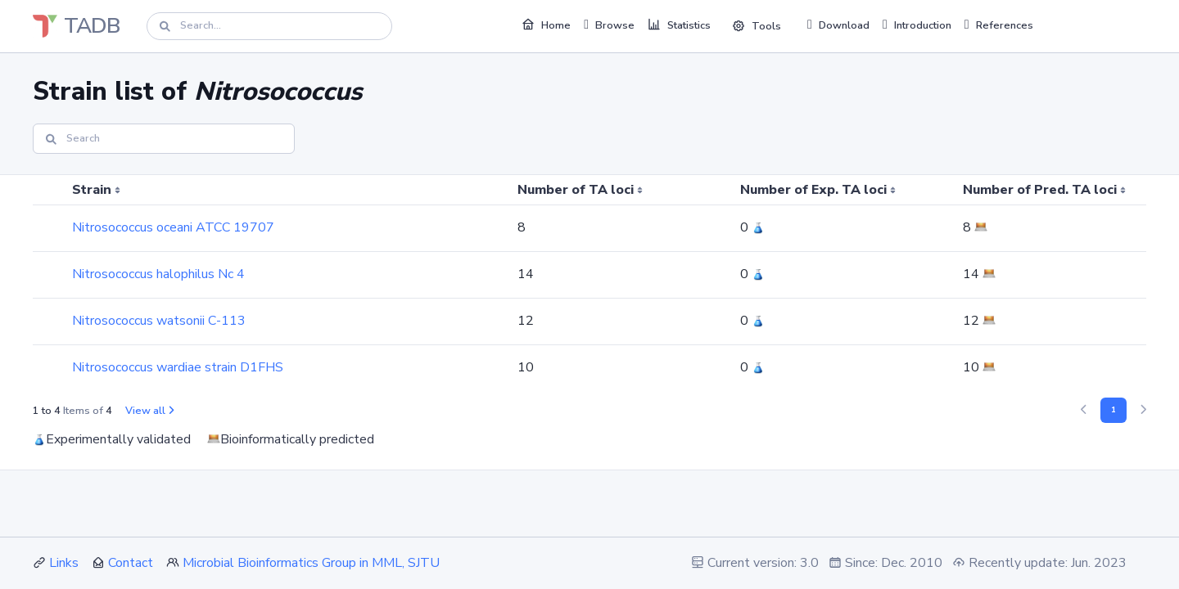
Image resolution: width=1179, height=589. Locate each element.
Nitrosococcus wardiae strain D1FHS (177, 367)
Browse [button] (609, 25)
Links (64, 563)
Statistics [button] (679, 25)
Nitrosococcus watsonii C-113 (159, 321)
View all (149, 410)
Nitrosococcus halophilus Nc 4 (158, 274)
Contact (130, 563)
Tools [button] (756, 26)
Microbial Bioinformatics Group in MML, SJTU (311, 563)
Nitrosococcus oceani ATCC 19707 (173, 227)
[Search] (269, 25)
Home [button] (546, 25)
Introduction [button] (917, 25)
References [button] (998, 25)
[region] (589, 283)
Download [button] (838, 25)
